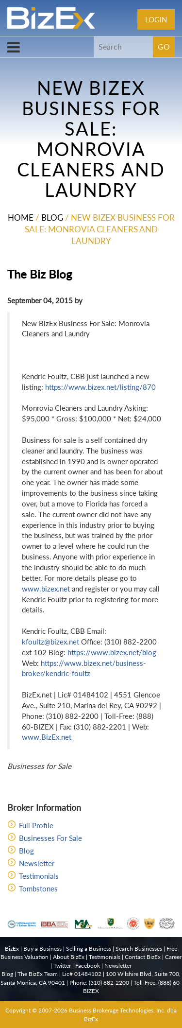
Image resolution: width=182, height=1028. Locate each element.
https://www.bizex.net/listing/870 (100, 387)
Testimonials (39, 875)
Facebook (87, 965)
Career (173, 956)
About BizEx (68, 956)
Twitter (62, 965)
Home (20, 217)
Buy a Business (42, 948)
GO (164, 46)
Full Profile (36, 825)
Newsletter (36, 863)
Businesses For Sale (50, 838)
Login (156, 19)
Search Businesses (139, 948)
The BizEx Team (37, 973)
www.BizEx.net (46, 736)
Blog (52, 217)
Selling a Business (88, 948)
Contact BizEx (143, 956)
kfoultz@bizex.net (50, 641)
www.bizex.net (46, 588)
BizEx (12, 948)
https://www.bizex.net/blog (111, 652)
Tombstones (38, 888)
